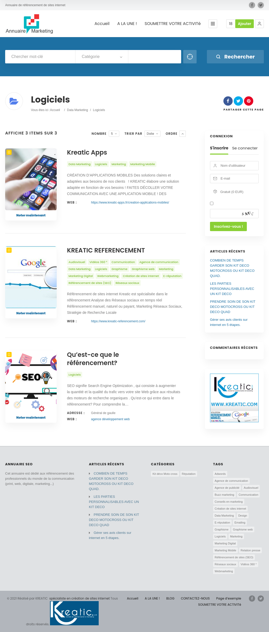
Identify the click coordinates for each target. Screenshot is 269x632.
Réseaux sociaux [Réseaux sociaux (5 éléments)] (225, 564)
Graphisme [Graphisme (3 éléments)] (222, 529)
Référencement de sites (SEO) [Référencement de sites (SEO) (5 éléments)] (234, 557)
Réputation (189, 473)
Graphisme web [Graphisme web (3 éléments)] (243, 529)
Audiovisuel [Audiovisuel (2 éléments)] (251, 487)
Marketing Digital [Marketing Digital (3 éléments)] (225, 543)
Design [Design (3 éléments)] (242, 515)
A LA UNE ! (127, 24)
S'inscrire (219, 148)
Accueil (102, 24)
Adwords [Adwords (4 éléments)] (220, 473)
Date (150, 133)
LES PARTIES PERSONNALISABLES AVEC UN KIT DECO (232, 289)
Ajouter (244, 23)
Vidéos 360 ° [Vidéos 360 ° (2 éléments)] (249, 564)
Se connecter (245, 148)
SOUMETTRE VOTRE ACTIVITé (173, 24)
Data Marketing (77, 110)
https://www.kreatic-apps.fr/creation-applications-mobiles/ (130, 202)
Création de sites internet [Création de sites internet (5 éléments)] (230, 508)
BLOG (170, 598)
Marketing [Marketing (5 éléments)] (236, 536)
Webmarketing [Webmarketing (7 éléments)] (224, 571)
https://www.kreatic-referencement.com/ (118, 321)
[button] (259, 23)
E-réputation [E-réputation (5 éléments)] (222, 522)
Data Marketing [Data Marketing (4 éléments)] (224, 515)
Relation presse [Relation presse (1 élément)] (250, 550)
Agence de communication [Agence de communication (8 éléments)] (231, 480)
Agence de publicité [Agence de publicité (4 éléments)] (227, 487)
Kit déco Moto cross (165, 473)
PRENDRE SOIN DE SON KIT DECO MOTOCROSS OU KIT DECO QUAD (232, 307)
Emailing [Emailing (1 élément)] (239, 522)
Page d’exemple (228, 598)
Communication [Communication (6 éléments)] (248, 494)
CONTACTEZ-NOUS (195, 598)
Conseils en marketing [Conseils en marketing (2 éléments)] (229, 501)
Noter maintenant (30, 215)
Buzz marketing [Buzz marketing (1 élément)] (224, 494)
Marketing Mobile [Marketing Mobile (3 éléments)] (225, 550)
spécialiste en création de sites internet (79, 598)
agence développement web (110, 419)
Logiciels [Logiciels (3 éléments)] (220, 536)
